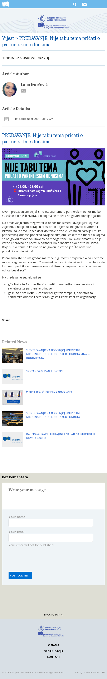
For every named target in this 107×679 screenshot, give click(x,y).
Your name (17, 517)
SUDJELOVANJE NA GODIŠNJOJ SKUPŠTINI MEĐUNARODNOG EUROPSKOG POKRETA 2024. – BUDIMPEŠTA (58, 354)
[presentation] (40, 562)
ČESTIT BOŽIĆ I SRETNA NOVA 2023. (49, 392)
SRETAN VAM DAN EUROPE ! (44, 371)
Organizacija (53, 651)
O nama (53, 645)
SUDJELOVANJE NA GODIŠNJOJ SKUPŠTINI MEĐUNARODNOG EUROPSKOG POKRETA (53, 415)
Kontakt (53, 657)
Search (74, 4)
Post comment (20, 575)
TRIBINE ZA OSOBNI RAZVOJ (25, 58)
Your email (17, 532)
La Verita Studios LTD (94, 672)
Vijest (8, 38)
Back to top (53, 614)
